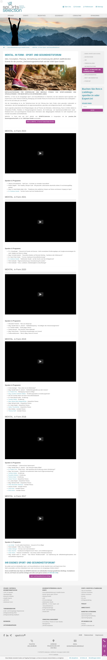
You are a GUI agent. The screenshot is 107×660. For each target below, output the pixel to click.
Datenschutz (87, 635)
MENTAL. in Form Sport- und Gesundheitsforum (45, 47)
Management (46, 623)
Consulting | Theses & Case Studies (53, 621)
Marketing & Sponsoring (88, 611)
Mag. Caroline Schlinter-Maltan (17, 393)
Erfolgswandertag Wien (10, 612)
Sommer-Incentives (86, 592)
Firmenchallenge (90, 63)
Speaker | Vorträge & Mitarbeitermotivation (10, 589)
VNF (86, 60)
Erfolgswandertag (86, 600)
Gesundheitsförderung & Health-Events (18, 47)
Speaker (11, 16)
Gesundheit (59, 16)
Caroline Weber (12, 399)
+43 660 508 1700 (52, 572)
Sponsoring (95, 16)
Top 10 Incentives (86, 590)
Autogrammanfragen (9, 625)
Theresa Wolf (12, 411)
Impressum (99, 635)
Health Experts (8, 598)
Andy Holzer (11, 552)
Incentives (42, 16)
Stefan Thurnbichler (13, 407)
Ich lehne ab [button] (83, 658)
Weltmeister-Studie (90, 66)
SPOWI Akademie (48, 625)
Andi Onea (11, 488)
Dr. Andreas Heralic (13, 191)
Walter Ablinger (12, 548)
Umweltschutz (85, 607)
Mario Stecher (12, 550)
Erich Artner (11, 490)
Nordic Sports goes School (92, 53)
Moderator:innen (8, 602)
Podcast (83, 603)
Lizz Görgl (11, 545)
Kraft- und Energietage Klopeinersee (14, 611)
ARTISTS (6, 600)
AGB (78, 635)
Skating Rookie (89, 57)
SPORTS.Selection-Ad (87, 625)
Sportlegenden (8, 594)
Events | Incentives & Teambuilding (91, 588)
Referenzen (6, 621)
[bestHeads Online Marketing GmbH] (14, 7)
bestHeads (56, 654)
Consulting (77, 16)
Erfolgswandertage (90, 75)
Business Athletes (9, 596)
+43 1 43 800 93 (31, 646)
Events (25, 16)
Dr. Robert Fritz (12, 391)
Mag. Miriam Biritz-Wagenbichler (17, 401)
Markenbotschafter (86, 614)
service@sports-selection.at (75, 646)
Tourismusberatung (9, 608)
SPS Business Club (86, 621)
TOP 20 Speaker (8, 592)
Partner (83, 623)
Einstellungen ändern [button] (95, 658)
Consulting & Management (50, 619)
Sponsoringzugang (86, 617)
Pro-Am (83, 598)
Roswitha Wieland (13, 475)
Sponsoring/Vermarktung (88, 615)
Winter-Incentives (86, 594)
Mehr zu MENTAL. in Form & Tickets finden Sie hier (40, 121)
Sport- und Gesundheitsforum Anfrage (40, 576)
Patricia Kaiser (12, 477)
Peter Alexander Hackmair (15, 484)
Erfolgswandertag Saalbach (11, 614)
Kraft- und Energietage (91, 78)
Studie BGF (88, 81)
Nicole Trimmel (12, 479)
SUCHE (92, 110)
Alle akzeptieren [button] (73, 658)
